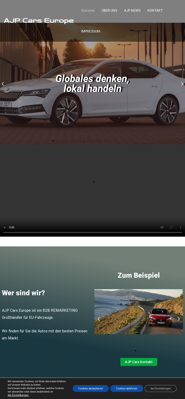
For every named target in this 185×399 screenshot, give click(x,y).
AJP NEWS (132, 10)
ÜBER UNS (109, 10)
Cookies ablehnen (126, 388)
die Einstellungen (160, 388)
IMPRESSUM (90, 31)
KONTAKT (155, 10)
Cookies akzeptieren (90, 388)
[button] (53, 141)
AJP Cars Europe (39, 20)
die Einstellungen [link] (18, 395)
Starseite (88, 10)
